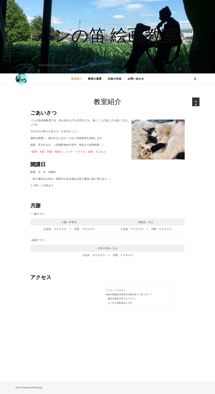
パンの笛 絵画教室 (107, 34)
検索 (196, 103)
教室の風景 (95, 78)
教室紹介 (76, 78)
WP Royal (37, 387)
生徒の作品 (114, 78)
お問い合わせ (136, 78)
